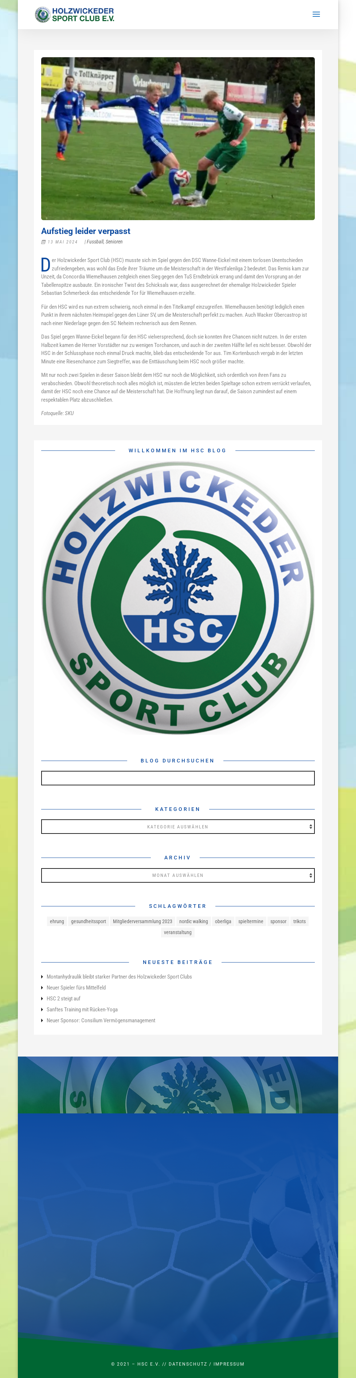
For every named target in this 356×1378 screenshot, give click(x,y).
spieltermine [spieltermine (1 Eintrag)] (250, 921)
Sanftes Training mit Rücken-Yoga (82, 1009)
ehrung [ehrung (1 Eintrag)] (57, 921)
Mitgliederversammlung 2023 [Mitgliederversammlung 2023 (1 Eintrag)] (142, 921)
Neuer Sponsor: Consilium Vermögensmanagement (101, 1020)
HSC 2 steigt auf (64, 998)
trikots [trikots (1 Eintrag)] (299, 921)
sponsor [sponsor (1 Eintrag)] (278, 921)
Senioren (114, 242)
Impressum (229, 1364)
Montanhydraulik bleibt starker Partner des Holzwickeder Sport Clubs (119, 976)
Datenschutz (188, 1364)
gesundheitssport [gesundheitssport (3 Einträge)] (88, 921)
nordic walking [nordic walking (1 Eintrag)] (193, 921)
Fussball (95, 242)
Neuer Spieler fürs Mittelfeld (76, 987)
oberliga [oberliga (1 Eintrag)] (223, 921)
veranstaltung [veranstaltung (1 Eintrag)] (178, 932)
